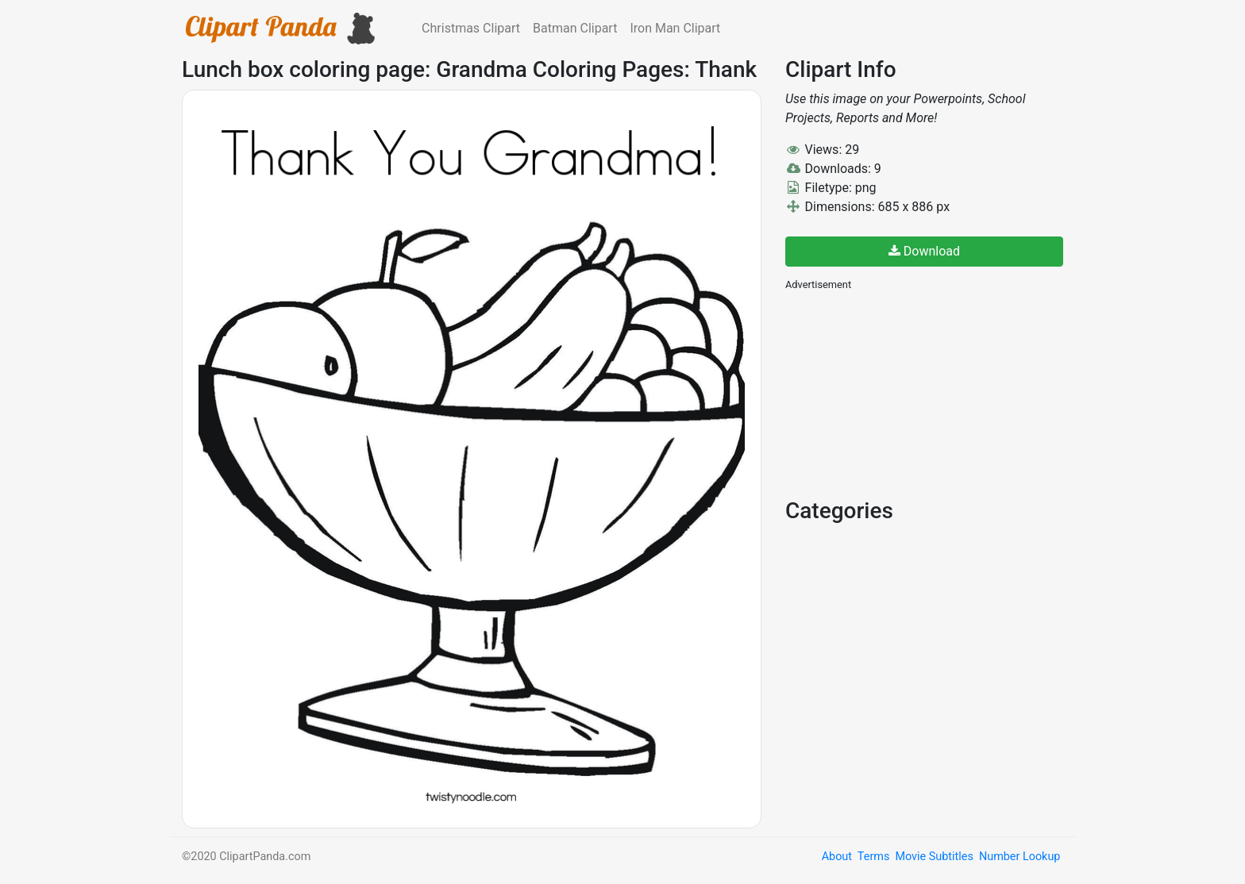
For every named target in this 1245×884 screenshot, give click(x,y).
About (837, 856)
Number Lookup (1019, 856)
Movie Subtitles (934, 856)
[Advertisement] (904, 393)
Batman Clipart (575, 28)
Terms (873, 856)
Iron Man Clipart (675, 28)
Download (924, 251)
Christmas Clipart (471, 28)
